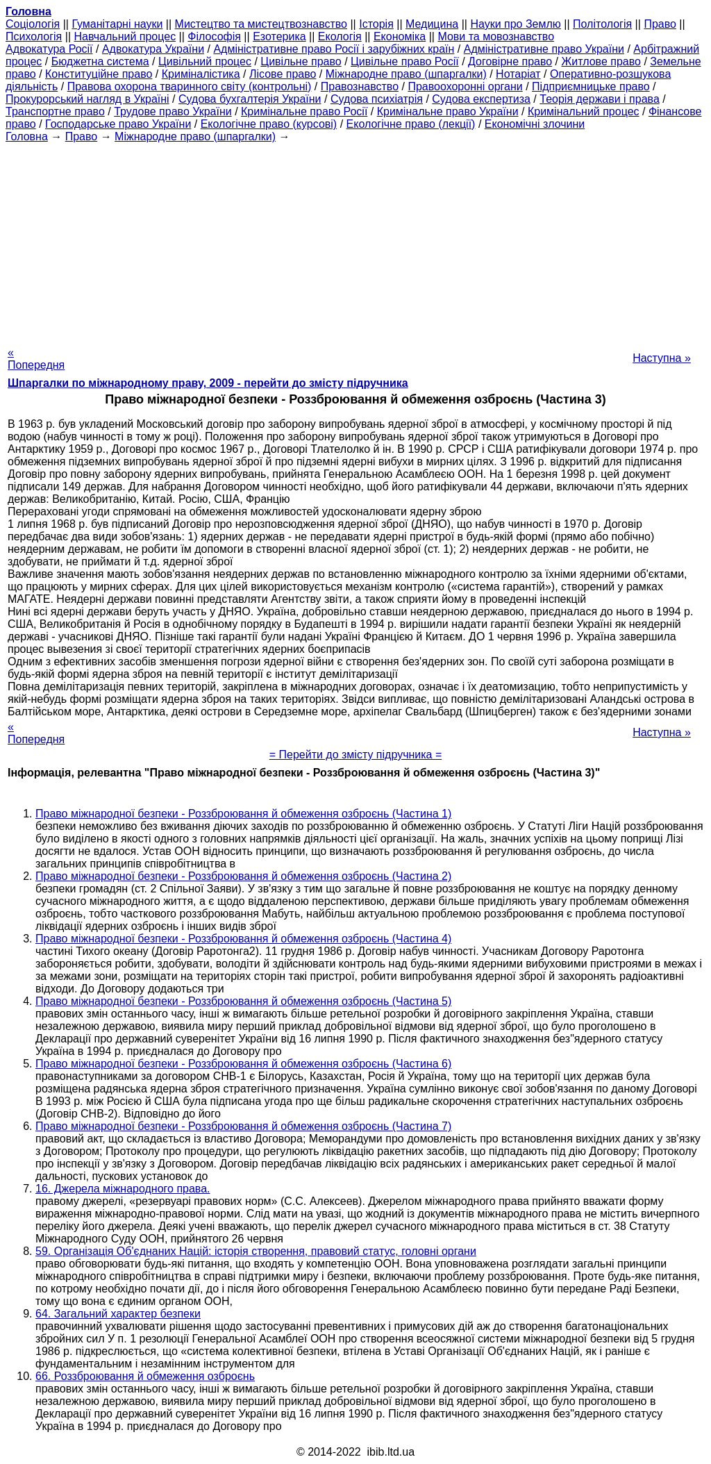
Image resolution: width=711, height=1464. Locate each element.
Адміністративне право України (544, 49)
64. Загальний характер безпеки (118, 1314)
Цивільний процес (204, 61)
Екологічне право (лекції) (411, 124)
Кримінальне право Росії (304, 111)
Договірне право (510, 61)
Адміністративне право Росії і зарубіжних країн (333, 49)
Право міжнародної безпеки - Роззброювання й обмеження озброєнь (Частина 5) (243, 1001)
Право (660, 24)
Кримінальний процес (583, 111)
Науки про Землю (515, 24)
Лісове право (282, 74)
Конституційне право (98, 74)
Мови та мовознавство (495, 36)
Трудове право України (173, 111)
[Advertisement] (355, 240)
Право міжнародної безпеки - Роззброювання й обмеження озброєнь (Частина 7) (243, 1126)
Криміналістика (201, 74)
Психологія (34, 36)
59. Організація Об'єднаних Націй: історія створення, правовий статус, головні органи (255, 1251)
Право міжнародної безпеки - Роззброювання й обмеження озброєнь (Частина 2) (243, 876)
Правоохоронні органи (465, 86)
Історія (376, 24)
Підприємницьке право (591, 86)
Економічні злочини (535, 124)
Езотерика (279, 36)
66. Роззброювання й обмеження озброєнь (145, 1376)
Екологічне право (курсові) (269, 124)
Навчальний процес (125, 36)
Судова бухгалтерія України (249, 99)
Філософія (214, 36)
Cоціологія (33, 24)
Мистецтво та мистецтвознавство (261, 24)
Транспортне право (55, 111)
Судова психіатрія (377, 99)
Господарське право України (118, 124)
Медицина (431, 24)
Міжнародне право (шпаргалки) (406, 74)
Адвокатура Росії (49, 49)
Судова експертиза (481, 99)
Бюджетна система (100, 61)
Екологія (340, 36)
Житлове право (601, 61)
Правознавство (360, 86)
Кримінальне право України (448, 111)
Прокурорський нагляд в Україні (87, 99)
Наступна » (662, 358)
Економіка (400, 36)
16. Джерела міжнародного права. (122, 1189)
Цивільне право (300, 61)
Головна (27, 136)
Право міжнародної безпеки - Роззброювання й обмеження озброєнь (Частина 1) (243, 814)
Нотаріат (518, 74)
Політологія (602, 24)
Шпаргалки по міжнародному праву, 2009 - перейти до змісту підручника (208, 383)
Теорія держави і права (599, 99)
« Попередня (36, 359)
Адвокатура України (153, 49)
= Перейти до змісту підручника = (355, 754)
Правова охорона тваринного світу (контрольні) (189, 86)
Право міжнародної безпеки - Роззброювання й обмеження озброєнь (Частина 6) (243, 1064)
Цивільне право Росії (405, 61)
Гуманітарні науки (117, 24)
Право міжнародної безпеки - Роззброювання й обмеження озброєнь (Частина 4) (243, 939)
